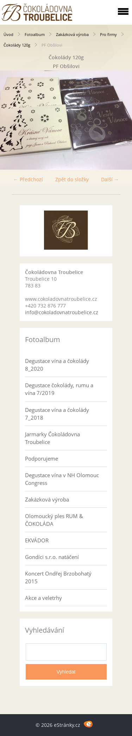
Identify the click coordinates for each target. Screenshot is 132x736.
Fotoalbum (35, 34)
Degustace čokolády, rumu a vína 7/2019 (59, 389)
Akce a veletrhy (43, 597)
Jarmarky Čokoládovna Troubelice (52, 438)
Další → (110, 179)
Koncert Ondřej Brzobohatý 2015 (58, 577)
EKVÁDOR (37, 540)
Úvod (8, 34)
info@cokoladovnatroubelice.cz (61, 312)
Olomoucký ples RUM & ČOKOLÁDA (54, 519)
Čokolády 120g (17, 45)
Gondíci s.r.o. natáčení (52, 556)
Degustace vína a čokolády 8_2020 (57, 364)
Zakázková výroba (72, 34)
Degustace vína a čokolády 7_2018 (57, 413)
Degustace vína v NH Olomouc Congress (62, 479)
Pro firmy (108, 34)
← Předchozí (28, 179)
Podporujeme (41, 458)
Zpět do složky (72, 179)
